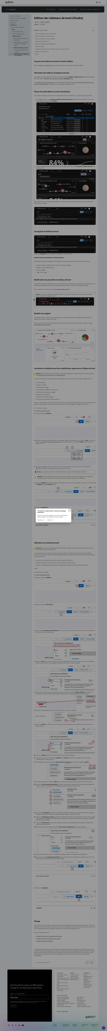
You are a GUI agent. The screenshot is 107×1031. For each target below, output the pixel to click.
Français (49, 520)
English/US (40, 520)
